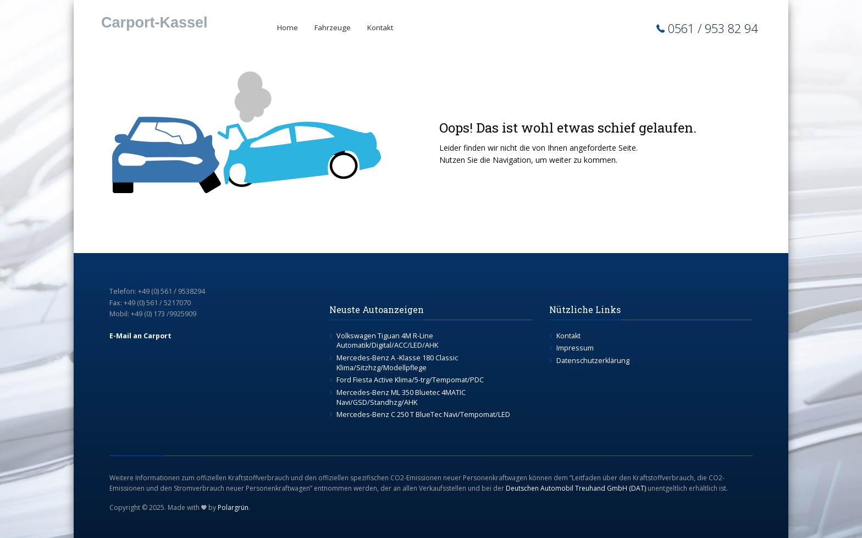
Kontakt (380, 27)
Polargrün (233, 507)
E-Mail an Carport (140, 336)
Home (287, 27)
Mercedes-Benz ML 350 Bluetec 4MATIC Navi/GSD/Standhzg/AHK (401, 397)
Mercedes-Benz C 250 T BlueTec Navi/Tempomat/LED (423, 414)
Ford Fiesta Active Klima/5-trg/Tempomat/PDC (410, 380)
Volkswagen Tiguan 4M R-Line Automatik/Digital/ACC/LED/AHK (387, 340)
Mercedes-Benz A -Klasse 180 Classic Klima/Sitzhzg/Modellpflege (397, 362)
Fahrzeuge (332, 27)
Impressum (575, 348)
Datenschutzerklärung (592, 360)
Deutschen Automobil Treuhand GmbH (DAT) (576, 488)
